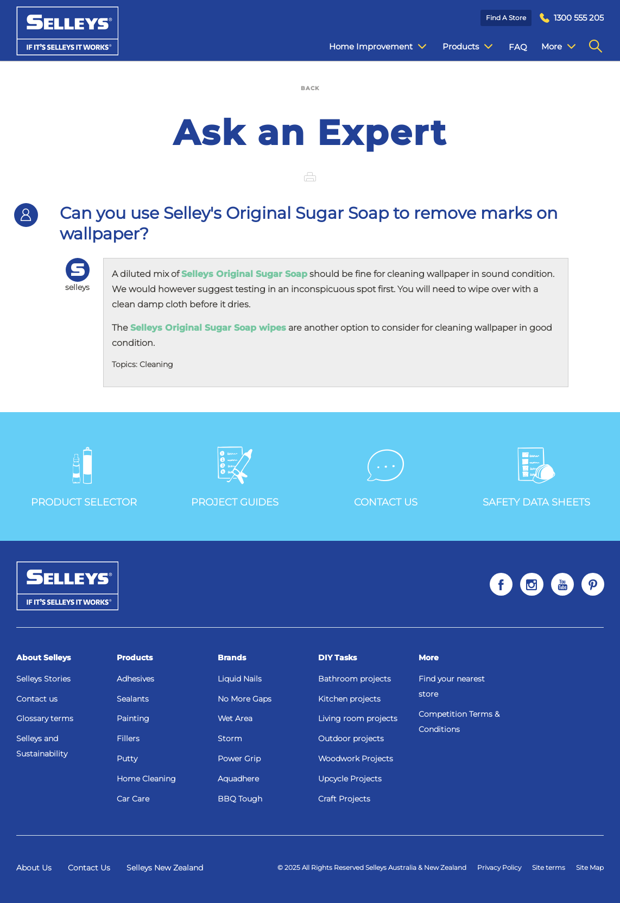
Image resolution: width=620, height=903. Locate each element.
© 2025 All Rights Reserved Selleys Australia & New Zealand (371, 867)
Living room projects (357, 718)
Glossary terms (44, 718)
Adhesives (135, 679)
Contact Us (89, 868)
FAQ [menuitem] (510, 47)
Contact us (37, 699)
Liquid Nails (240, 679)
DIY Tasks (337, 657)
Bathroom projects (354, 679)
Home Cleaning (146, 779)
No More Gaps (244, 699)
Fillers (128, 738)
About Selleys (43, 657)
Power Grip (239, 758)
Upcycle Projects (350, 779)
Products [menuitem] (459, 47)
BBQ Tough (240, 799)
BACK (310, 88)
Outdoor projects (351, 738)
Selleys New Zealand (164, 868)
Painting (133, 718)
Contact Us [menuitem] (555, 47)
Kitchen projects (349, 699)
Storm (230, 738)
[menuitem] (572, 18)
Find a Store (506, 18)
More (429, 657)
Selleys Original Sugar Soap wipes (208, 328)
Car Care (133, 799)
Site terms (548, 867)
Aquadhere (238, 779)
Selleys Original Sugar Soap (244, 274)
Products (135, 657)
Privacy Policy (499, 867)
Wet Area (235, 718)
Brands (232, 657)
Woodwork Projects (355, 758)
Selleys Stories (43, 679)
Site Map (590, 867)
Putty (127, 758)
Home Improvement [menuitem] (369, 47)
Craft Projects (344, 799)
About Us (34, 868)
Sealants (133, 699)
